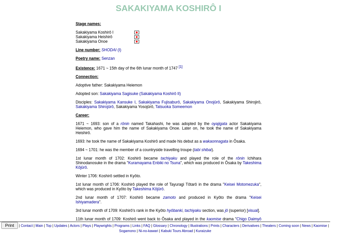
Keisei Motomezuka (241, 184)
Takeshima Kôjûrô (148, 189)
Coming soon (289, 225)
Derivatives (250, 225)
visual (253, 210)
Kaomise (320, 225)
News (306, 225)
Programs (121, 225)
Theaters (269, 225)
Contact (27, 225)
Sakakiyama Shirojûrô (95, 106)
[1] (181, 67)
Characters (230, 225)
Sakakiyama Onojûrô (201, 102)
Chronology (179, 225)
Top (48, 225)
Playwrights (102, 225)
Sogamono (127, 231)
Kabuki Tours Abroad (177, 231)
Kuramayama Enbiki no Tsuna (154, 163)
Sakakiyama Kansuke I (115, 102)
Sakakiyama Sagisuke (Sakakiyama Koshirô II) (140, 93)
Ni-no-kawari (148, 231)
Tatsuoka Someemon (173, 106)
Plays (86, 225)
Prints (215, 225)
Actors (75, 225)
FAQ (146, 225)
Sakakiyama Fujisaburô (159, 102)
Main (39, 225)
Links (136, 225)
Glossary (160, 225)
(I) (111, 50)
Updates (60, 225)
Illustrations (199, 225)
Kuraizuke (203, 231)
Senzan (108, 58)
